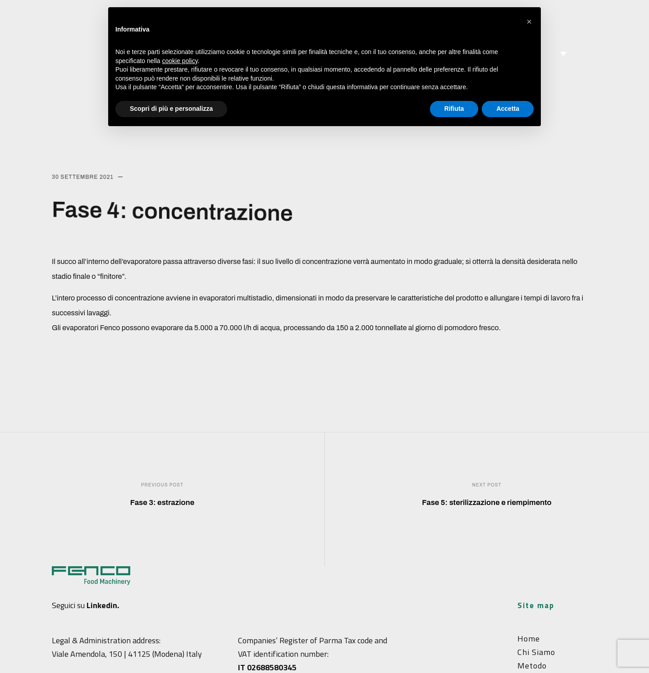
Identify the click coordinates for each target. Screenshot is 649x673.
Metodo (532, 665)
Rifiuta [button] (454, 108)
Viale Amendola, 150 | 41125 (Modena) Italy (127, 654)
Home (528, 638)
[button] (529, 21)
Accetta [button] (507, 108)
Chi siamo (536, 652)
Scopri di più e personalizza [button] (171, 108)
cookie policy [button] (180, 60)
